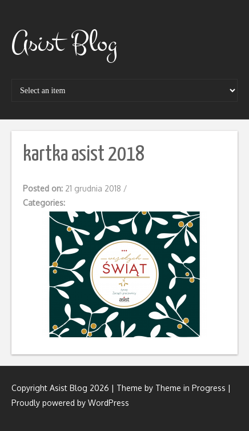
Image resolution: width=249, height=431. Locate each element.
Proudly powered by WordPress (70, 403)
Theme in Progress (190, 388)
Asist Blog (64, 42)
